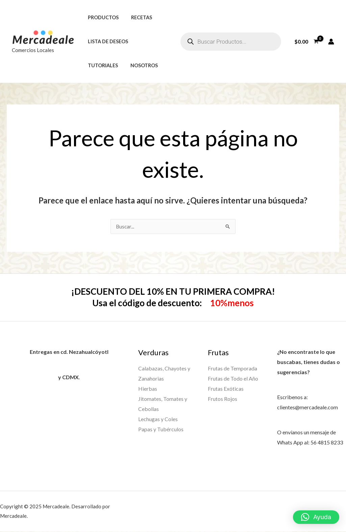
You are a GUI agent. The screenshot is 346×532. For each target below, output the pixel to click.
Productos (101, 17)
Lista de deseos (106, 41)
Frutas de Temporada (232, 368)
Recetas (137, 17)
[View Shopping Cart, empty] (306, 41)
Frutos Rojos (222, 398)
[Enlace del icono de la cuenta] (331, 42)
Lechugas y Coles (158, 418)
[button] (316, 517)
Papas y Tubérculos (160, 429)
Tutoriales (101, 65)
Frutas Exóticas (226, 388)
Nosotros (139, 65)
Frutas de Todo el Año (233, 378)
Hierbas (147, 388)
